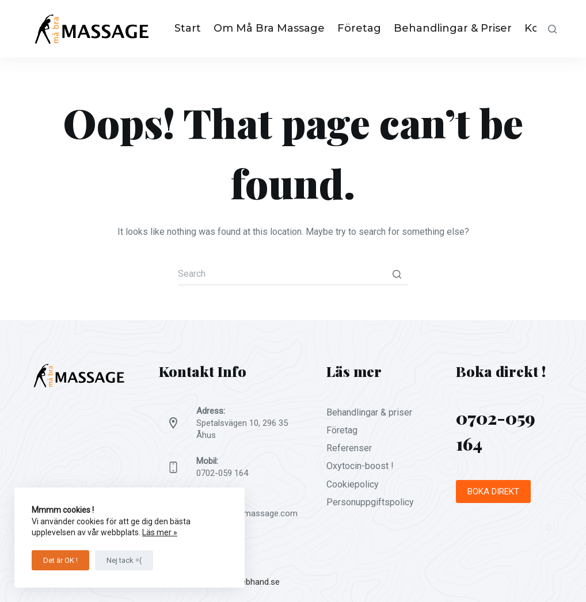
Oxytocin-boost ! (360, 465)
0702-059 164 (222, 473)
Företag (359, 28)
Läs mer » (159, 532)
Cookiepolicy (352, 484)
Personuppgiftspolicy (370, 502)
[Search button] (396, 273)
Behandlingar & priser (453, 28)
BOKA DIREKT (493, 491)
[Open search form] (552, 29)
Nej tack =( (124, 560)
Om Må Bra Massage (269, 28)
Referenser (349, 448)
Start (187, 28)
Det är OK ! (60, 560)
